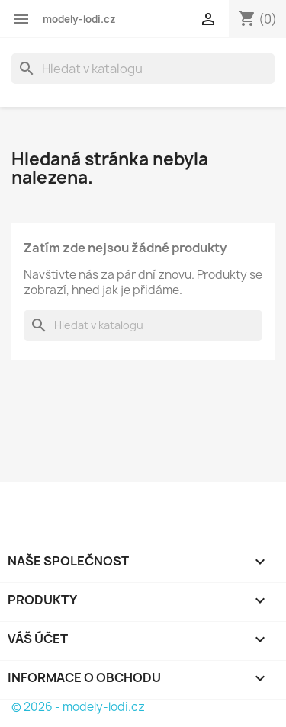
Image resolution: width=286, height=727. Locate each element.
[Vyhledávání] (143, 68)
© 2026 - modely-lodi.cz (78, 707)
